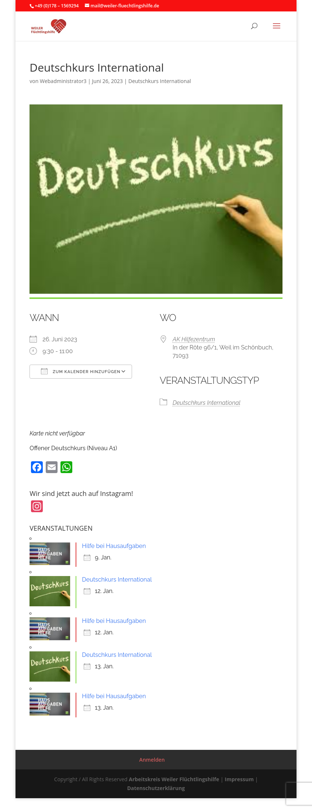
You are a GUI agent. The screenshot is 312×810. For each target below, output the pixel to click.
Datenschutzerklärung (156, 788)
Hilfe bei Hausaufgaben (114, 545)
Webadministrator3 (63, 81)
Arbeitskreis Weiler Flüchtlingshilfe (174, 779)
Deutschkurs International (159, 81)
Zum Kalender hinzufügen (80, 371)
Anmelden (151, 759)
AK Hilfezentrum (194, 339)
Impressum (239, 779)
